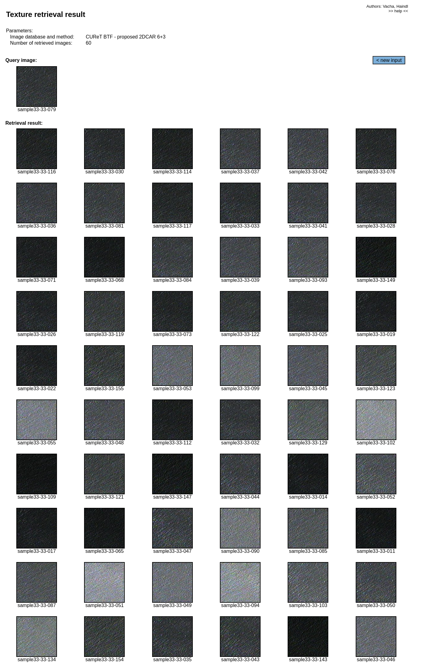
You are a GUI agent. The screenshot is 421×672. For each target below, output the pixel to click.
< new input (389, 60)
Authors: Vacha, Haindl (387, 6)
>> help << (398, 11)
